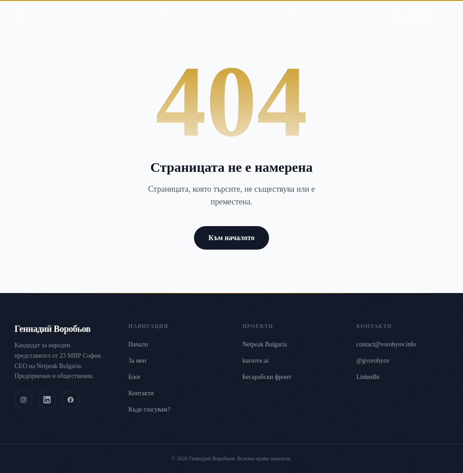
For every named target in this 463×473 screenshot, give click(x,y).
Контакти (289, 8)
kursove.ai (255, 360)
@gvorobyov (373, 360)
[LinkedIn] (47, 400)
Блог (247, 8)
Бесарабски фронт (266, 377)
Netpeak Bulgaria (264, 344)
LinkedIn (367, 377)
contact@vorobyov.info (386, 344)
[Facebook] (70, 400)
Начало (171, 8)
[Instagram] (23, 400)
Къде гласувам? (149, 409)
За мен (212, 8)
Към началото (231, 237)
